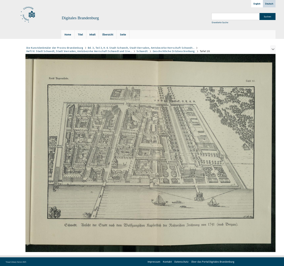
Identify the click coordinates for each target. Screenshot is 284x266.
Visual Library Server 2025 (16, 262)
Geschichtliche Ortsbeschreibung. (174, 51)
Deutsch (269, 3)
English (256, 3)
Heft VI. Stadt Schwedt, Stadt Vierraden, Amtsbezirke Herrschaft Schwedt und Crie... (79, 51)
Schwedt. (142, 51)
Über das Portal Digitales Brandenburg (212, 261)
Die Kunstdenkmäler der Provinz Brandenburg (54, 47)
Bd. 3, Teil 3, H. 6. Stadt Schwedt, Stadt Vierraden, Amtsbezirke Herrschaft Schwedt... (141, 47)
